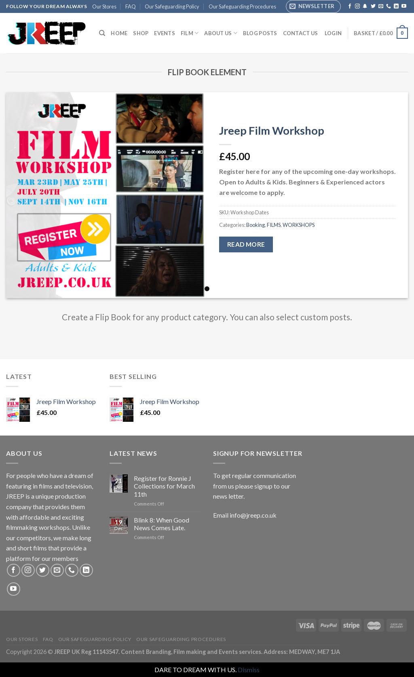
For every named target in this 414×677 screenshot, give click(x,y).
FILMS (274, 225)
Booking (255, 225)
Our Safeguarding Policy (172, 6)
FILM (190, 33)
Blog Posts (260, 33)
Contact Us (300, 33)
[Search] (102, 33)
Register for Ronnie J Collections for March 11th (164, 485)
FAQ (130, 6)
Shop (140, 33)
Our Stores (104, 6)
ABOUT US (220, 33)
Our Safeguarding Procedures (242, 6)
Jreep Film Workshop (271, 130)
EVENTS (164, 33)
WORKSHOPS (299, 225)
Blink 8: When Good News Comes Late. (161, 523)
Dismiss (249, 669)
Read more (246, 244)
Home (119, 33)
